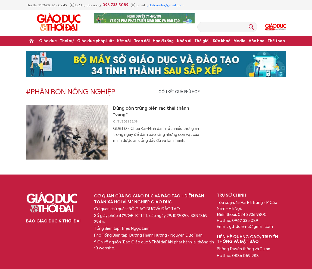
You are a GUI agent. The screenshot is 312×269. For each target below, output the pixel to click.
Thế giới (202, 41)
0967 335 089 (245, 220)
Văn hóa (256, 41)
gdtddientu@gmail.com (164, 5)
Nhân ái (184, 41)
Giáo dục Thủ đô (275, 26)
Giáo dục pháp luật (95, 41)
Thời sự (67, 41)
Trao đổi (142, 41)
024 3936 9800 (252, 214)
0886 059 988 (245, 255)
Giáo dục (48, 41)
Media (239, 41)
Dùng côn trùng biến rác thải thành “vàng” (151, 112)
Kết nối (124, 41)
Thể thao (276, 41)
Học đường (163, 41)
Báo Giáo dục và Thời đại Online (58, 23)
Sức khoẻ (221, 41)
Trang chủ (31, 41)
